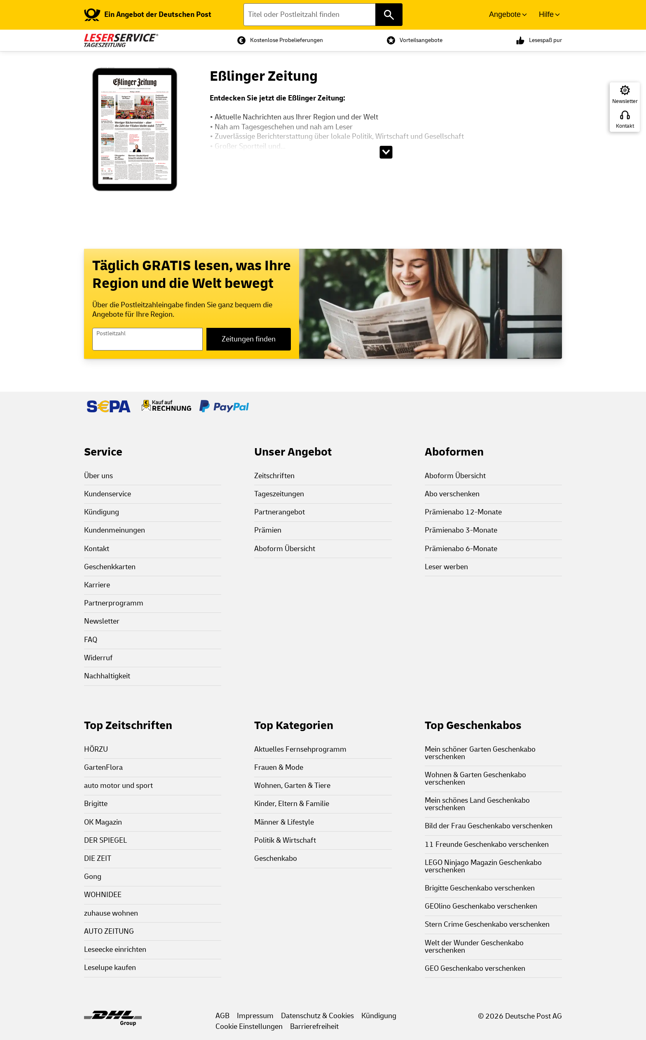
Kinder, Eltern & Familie (291, 804)
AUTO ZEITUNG (109, 931)
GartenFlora (103, 767)
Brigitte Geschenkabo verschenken (480, 888)
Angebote (505, 14)
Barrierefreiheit (314, 1026)
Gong (92, 876)
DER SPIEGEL (105, 840)
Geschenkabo (275, 858)
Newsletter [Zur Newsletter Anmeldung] (625, 101)
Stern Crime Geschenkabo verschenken (487, 924)
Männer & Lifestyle (284, 822)
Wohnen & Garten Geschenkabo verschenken (475, 778)
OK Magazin (103, 822)
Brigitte (96, 804)
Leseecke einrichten (115, 949)
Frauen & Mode (278, 767)
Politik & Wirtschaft (285, 840)
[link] (147, 15)
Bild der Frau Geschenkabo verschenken (488, 826)
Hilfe (546, 14)
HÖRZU (96, 749)
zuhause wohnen (111, 913)
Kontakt (625, 126)
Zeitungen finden (249, 339)
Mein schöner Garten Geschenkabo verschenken (480, 753)
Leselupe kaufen (110, 967)
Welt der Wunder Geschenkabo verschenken (474, 946)
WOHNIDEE (103, 895)
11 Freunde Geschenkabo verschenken (487, 844)
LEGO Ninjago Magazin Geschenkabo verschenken (483, 866)
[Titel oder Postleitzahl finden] (323, 14)
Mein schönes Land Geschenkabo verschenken (477, 804)
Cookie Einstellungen (249, 1026)
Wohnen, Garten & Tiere (292, 785)
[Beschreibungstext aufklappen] (385, 152)
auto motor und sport (118, 785)
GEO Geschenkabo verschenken (475, 968)
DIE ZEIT (97, 858)
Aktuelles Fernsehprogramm (300, 749)
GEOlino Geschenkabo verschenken (481, 906)
